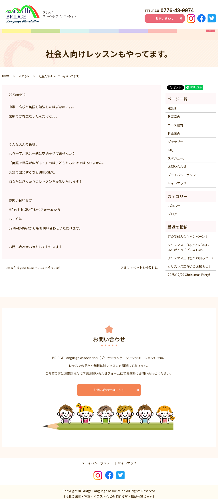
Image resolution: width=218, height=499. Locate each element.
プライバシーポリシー (183, 171)
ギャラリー (162, 32)
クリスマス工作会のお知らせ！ (189, 263)
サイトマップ (177, 180)
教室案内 (46, 32)
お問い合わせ (164, 18)
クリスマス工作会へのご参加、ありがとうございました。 (189, 243)
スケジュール (104, 32)
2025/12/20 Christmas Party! (189, 271)
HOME (16, 32)
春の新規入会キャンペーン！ (188, 233)
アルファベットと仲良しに (139, 264)
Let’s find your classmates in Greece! (33, 264)
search (212, 32)
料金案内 (133, 32)
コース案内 (75, 32)
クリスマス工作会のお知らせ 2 (190, 254)
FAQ (191, 32)
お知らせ (24, 72)
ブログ (172, 210)
